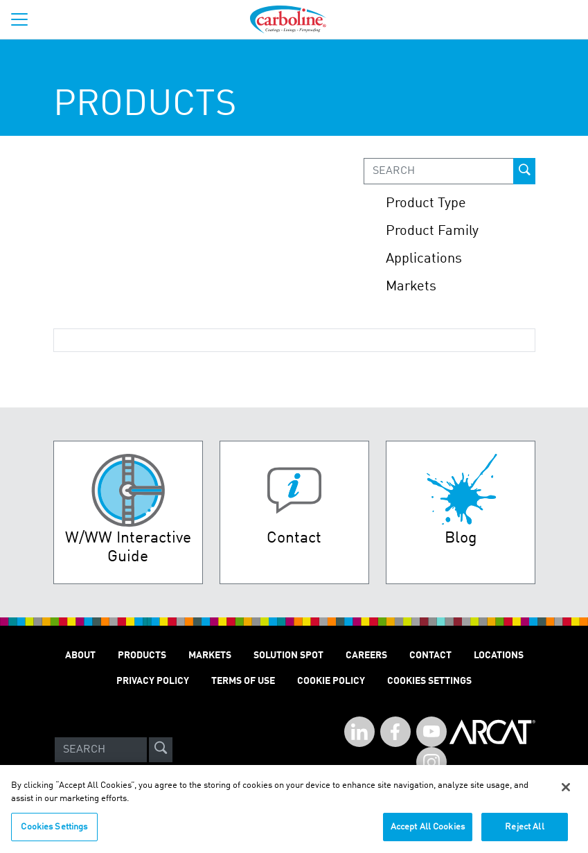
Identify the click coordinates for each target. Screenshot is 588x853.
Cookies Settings (54, 832)
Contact (430, 655)
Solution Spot (288, 655)
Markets (209, 655)
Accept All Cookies (428, 832)
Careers (366, 655)
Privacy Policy (152, 681)
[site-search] (161, 750)
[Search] (100, 750)
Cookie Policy (331, 681)
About (80, 655)
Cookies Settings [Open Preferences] (429, 681)
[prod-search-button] (524, 171)
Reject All (524, 832)
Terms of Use (243, 681)
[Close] (566, 792)
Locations (499, 655)
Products (142, 655)
